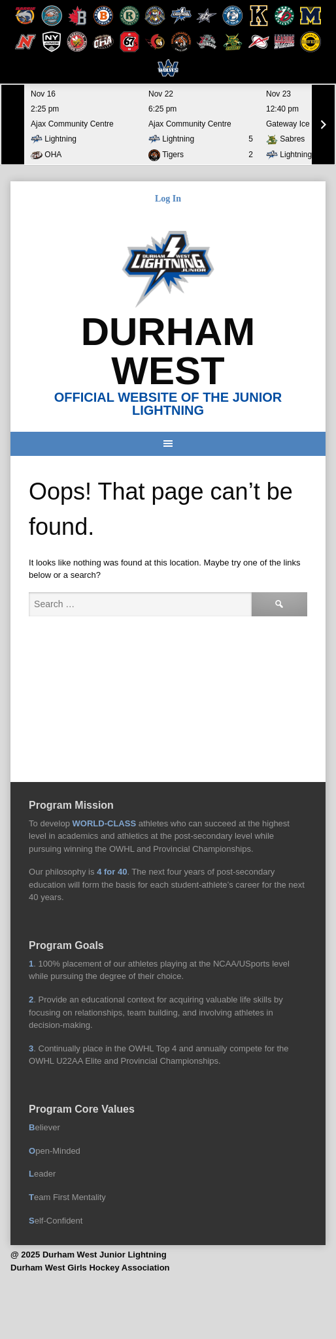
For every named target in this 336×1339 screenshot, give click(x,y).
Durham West (168, 351)
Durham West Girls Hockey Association (89, 1267)
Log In (168, 198)
